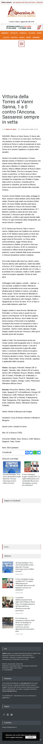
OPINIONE (36, 37)
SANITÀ (21, 37)
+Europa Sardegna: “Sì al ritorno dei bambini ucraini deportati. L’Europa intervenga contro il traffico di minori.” (24, 567)
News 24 (9, 129)
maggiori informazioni (16, 737)
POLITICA (14, 37)
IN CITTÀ (6, 37)
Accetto (30, 737)
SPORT (28, 37)
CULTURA (31, 33)
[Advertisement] (21, 69)
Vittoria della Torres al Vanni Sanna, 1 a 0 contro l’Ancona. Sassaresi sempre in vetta (20, 109)
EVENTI (39, 33)
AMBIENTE (4, 33)
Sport (14, 129)
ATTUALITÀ (14, 33)
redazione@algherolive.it (9, 691)
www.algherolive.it (26, 683)
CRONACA (23, 33)
